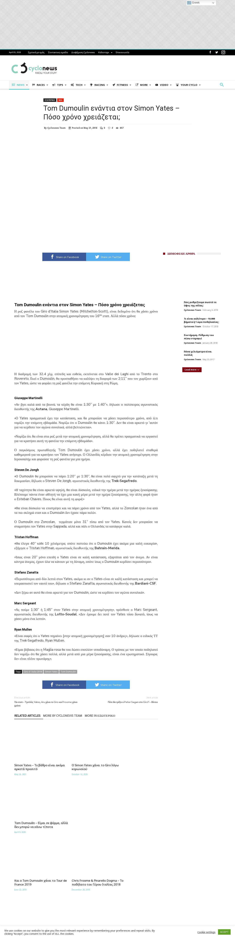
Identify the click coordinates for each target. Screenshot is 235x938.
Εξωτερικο (50, 100)
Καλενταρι (103, 52)
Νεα (60, 100)
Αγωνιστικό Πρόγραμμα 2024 (30, 903)
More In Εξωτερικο (100, 715)
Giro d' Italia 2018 (33, 671)
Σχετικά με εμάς (36, 52)
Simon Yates (51, 671)
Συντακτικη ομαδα (58, 52)
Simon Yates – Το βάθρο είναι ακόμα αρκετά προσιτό (34, 761)
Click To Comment (86, 845)
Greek (193, 3)
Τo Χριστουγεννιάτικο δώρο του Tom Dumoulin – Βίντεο (132, 817)
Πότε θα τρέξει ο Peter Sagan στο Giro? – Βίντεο (124, 699)
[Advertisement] (86, 347)
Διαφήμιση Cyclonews (83, 52)
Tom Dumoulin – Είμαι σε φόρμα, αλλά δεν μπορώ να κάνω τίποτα (131, 763)
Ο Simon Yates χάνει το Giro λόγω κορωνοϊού (82, 761)
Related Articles (27, 715)
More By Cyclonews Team (62, 715)
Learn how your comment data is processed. (79, 851)
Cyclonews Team (56, 128)
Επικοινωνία (122, 52)
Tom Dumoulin (68, 671)
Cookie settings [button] (206, 932)
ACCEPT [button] (224, 931)
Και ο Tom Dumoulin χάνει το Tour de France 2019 (34, 817)
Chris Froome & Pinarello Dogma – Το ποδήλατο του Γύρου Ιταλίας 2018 (85, 819)
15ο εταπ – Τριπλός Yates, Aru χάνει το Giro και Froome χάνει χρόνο (47, 701)
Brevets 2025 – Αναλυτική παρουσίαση (35, 909)
